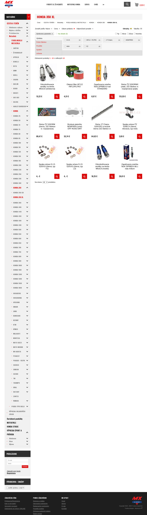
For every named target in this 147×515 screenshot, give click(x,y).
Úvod (38, 22)
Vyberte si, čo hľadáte (55, 4)
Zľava (131, 34)
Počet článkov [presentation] (41, 42)
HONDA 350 (101, 22)
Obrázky (126, 29)
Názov (48, 29)
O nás (64, 506)
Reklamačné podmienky (41, 506)
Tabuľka (136, 29)
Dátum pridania (67, 29)
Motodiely (60, 22)
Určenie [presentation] (39, 53)
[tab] (48, 38)
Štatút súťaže (37, 514)
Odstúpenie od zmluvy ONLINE (15, 508)
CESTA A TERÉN (49, 22)
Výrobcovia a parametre (44, 34)
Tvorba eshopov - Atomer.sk (133, 508)
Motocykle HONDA (73, 4)
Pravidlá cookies (38, 508)
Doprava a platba (38, 501)
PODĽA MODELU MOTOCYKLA (76, 22)
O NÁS (96, 4)
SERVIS (87, 4)
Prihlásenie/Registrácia (12, 501)
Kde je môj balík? (10, 503)
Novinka (139, 34)
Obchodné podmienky (40, 503)
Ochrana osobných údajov (41, 511)
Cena (56, 29)
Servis (64, 503)
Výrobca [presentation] (39, 38)
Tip (118, 34)
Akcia (124, 34)
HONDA (91, 22)
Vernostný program (11, 506)
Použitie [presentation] (39, 46)
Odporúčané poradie (83, 29)
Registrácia (11, 473)
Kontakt (64, 508)
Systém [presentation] (39, 50)
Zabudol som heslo (13, 471)
